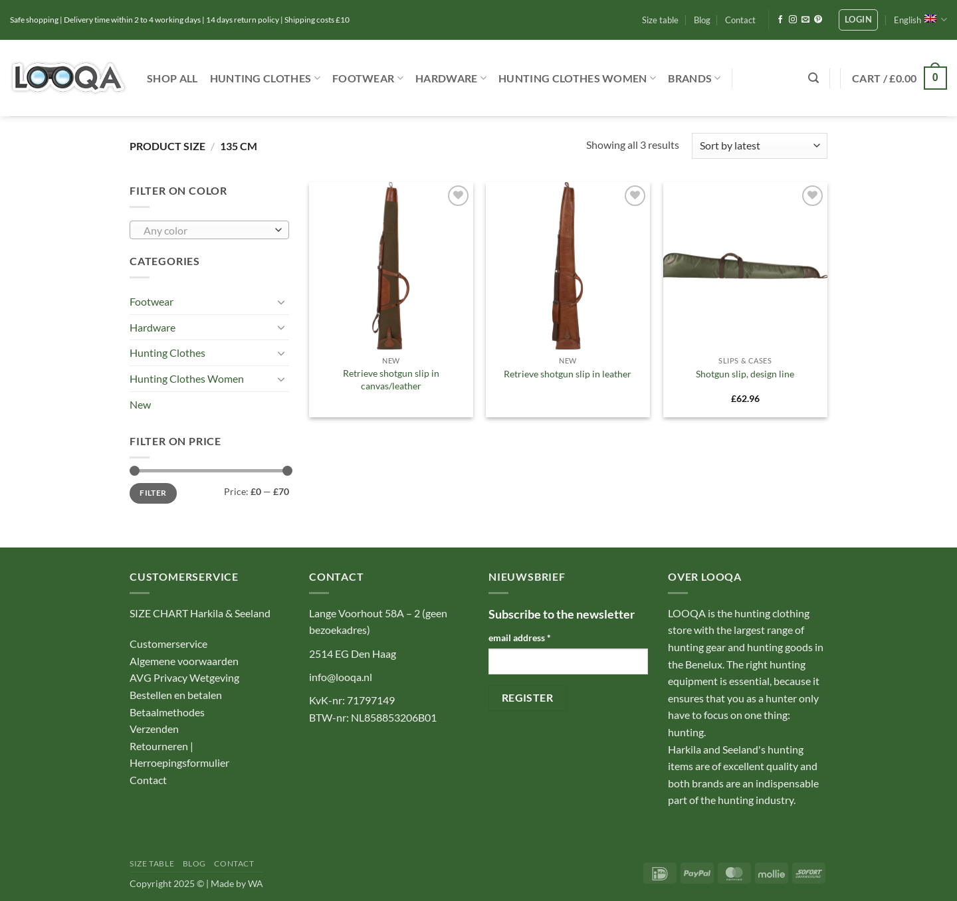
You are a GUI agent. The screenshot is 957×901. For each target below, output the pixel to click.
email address (519, 637)
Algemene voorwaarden (184, 660)
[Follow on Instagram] (793, 20)
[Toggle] (281, 302)
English (920, 19)
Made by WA (237, 883)
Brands (694, 78)
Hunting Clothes (265, 78)
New (140, 404)
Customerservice (168, 643)
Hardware (450, 78)
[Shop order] (759, 146)
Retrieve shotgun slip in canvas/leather (391, 379)
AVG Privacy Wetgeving (184, 677)
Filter (153, 493)
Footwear (367, 78)
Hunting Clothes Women (577, 78)
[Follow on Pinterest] (818, 20)
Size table (660, 20)
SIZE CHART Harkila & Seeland (200, 613)
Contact (740, 20)
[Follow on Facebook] (780, 20)
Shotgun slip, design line (745, 373)
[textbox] (206, 230)
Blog (702, 20)
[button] (858, 20)
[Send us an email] (805, 20)
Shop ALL (172, 78)
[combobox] (209, 230)
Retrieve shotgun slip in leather (567, 373)
